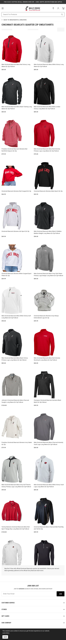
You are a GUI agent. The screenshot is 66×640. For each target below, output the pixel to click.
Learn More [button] (5, 633)
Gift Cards (5, 616)
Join (60, 594)
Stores (4, 609)
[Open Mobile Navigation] (3, 8)
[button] (53, 8)
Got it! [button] (5, 637)
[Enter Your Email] (29, 593)
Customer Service (8, 603)
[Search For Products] (28, 14)
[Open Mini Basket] (63, 8)
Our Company (6, 623)
